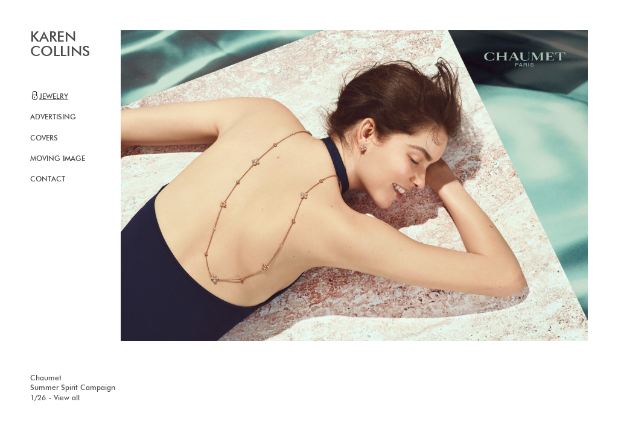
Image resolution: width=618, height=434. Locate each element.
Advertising (53, 117)
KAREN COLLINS (60, 44)
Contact (47, 179)
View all (67, 398)
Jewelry (49, 96)
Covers (44, 138)
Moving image (57, 159)
